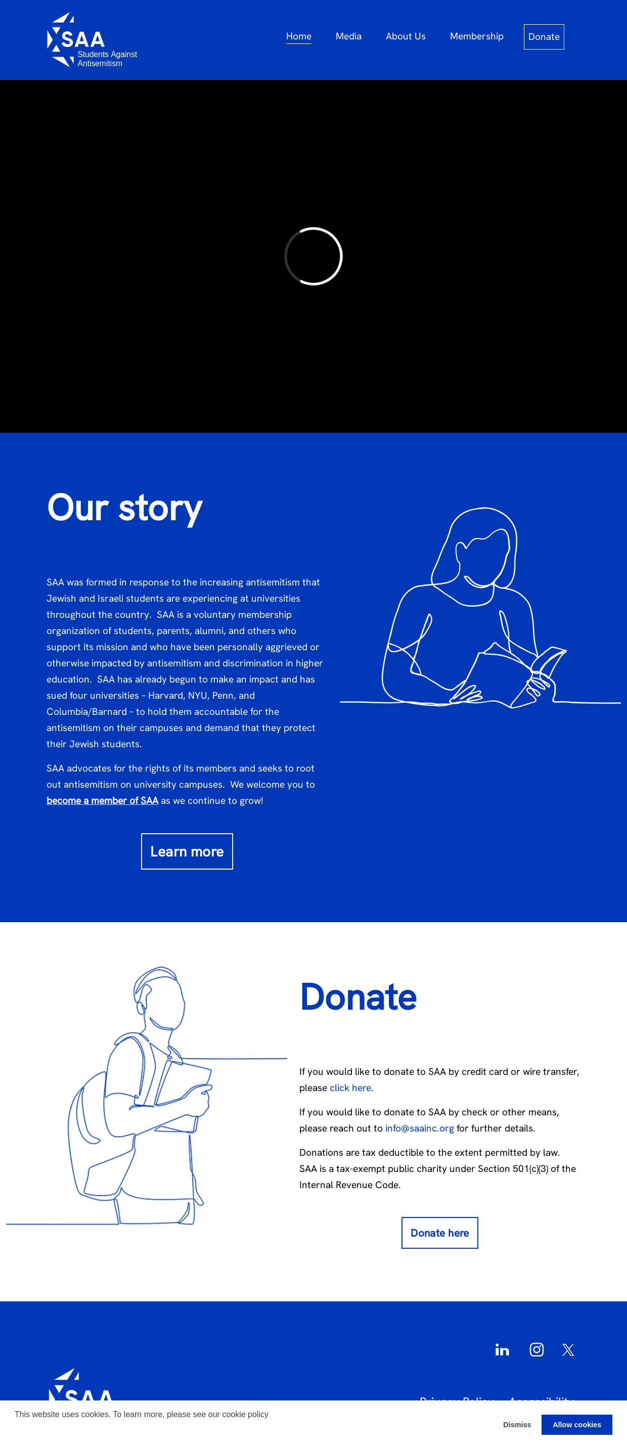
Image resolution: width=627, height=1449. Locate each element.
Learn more (186, 851)
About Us (406, 36)
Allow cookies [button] (577, 1425)
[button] (16, 1435)
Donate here (440, 1233)
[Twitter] (568, 1348)
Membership (477, 36)
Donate (544, 36)
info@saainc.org (421, 1128)
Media (349, 36)
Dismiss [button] (517, 1425)
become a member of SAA (102, 800)
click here (350, 1087)
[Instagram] (539, 1348)
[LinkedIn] (505, 1348)
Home (298, 36)
